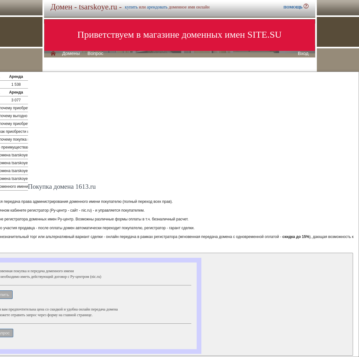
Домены (71, 53)
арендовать (157, 7)
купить (131, 7)
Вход (303, 53)
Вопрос (95, 53)
